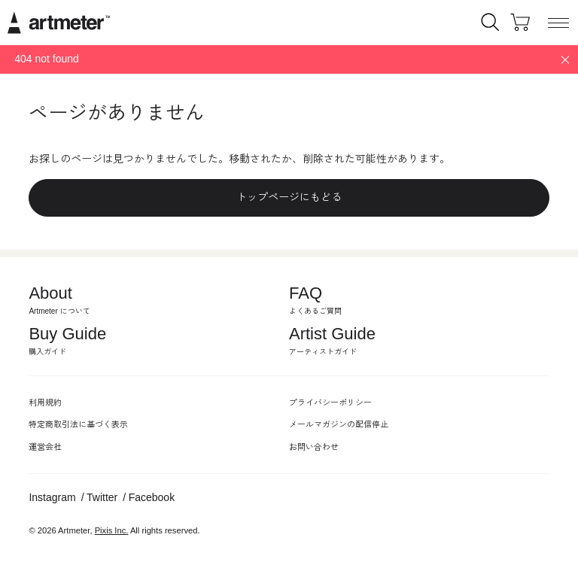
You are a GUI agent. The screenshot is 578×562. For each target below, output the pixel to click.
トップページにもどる (289, 197)
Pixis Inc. (112, 530)
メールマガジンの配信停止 (338, 424)
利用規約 (45, 402)
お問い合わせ (314, 446)
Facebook (152, 497)
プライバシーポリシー (330, 402)
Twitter (102, 497)
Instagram (52, 497)
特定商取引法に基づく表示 (78, 424)
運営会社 (45, 446)
